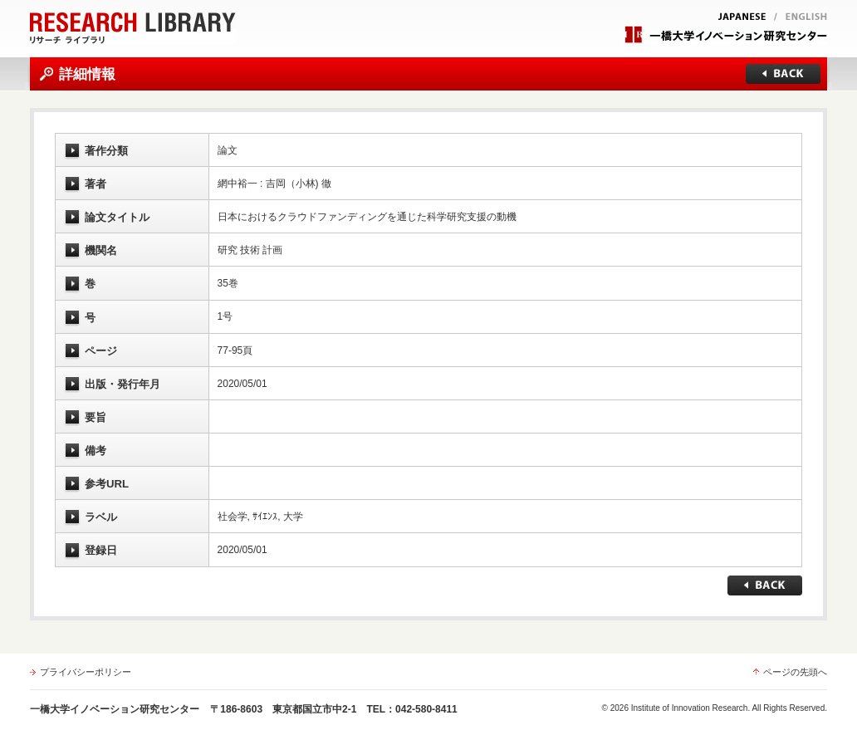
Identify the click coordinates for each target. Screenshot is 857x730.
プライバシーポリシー (85, 672)
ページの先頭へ (795, 672)
